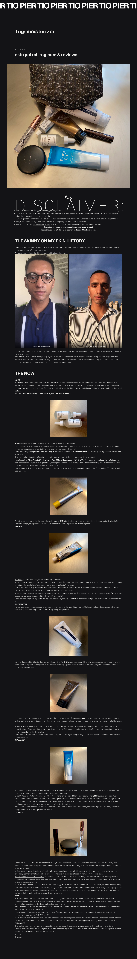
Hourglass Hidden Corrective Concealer (29, 877)
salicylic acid (87, 901)
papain (105, 918)
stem (61, 918)
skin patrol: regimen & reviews (46, 54)
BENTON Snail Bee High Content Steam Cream (32, 718)
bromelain (47, 918)
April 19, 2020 (20, 49)
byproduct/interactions (41, 224)
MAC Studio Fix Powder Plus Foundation (30, 885)
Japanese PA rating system (77, 801)
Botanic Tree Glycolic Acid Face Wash (32, 383)
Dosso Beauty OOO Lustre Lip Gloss (28, 863)
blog (75, 735)
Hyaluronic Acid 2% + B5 (41, 452)
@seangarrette (77, 912)
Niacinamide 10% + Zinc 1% (73, 460)
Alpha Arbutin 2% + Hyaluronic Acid (41, 460)
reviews (23, 521)
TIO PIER (27, 5)
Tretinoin (18, 580)
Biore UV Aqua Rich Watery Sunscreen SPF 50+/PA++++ (36, 796)
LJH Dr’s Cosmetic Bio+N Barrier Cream (30, 662)
